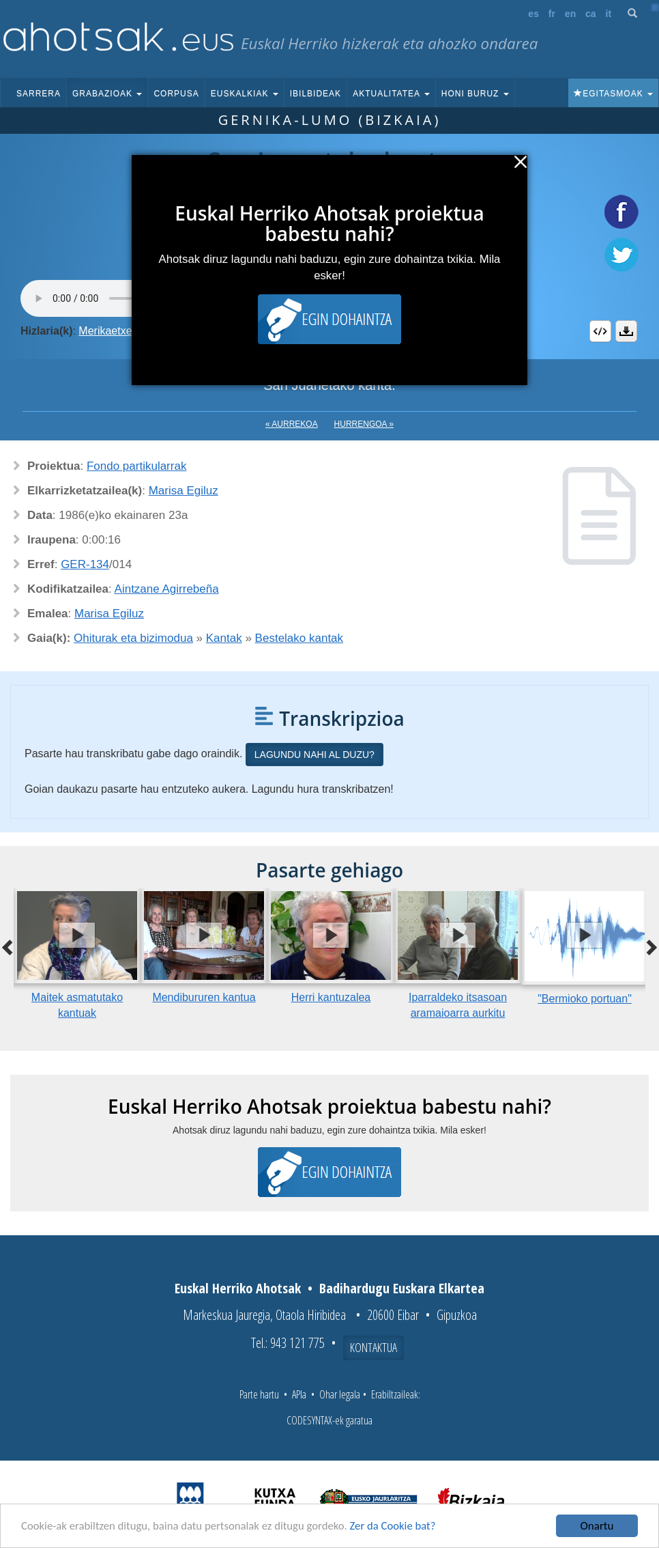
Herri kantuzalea (331, 997)
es (533, 13)
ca (590, 13)
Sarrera (38, 93)
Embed (600, 331)
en (570, 13)
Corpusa (176, 93)
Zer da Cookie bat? (399, 1527)
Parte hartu (259, 1394)
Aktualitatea (391, 93)
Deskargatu (626, 331)
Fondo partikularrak (136, 466)
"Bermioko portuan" (585, 998)
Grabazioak (107, 93)
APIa (299, 1394)
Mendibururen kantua (203, 997)
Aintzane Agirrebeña (167, 588)
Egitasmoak (613, 93)
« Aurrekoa (291, 424)
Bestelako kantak (299, 638)
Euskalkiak (244, 93)
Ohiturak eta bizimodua (133, 638)
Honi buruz (475, 93)
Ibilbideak (315, 93)
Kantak (224, 638)
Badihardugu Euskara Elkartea (401, 1288)
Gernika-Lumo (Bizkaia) (329, 120)
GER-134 (85, 564)
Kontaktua (373, 1347)
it (609, 13)
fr (551, 13)
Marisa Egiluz (183, 490)
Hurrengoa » (364, 424)
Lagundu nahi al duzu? (314, 754)
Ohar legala (339, 1394)
